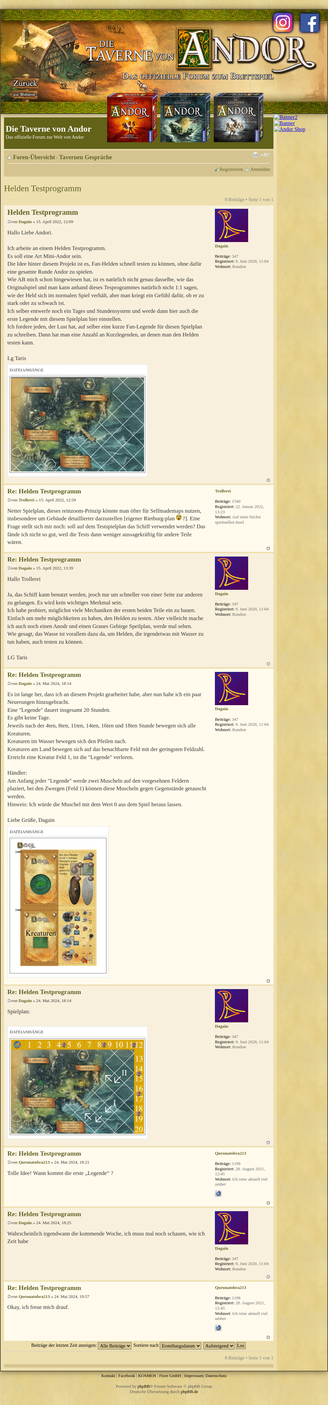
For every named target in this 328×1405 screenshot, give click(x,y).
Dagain (25, 221)
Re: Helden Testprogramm (44, 491)
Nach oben (268, 480)
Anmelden (260, 169)
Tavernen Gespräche (85, 157)
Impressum (194, 1375)
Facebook (126, 1375)
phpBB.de (189, 1391)
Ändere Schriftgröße (265, 155)
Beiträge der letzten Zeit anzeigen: (81, 1345)
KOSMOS (147, 1375)
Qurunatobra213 (34, 1162)
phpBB (143, 1386)
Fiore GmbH (170, 1375)
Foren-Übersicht (34, 157)
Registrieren (231, 169)
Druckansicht (255, 155)
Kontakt (108, 1375)
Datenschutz (216, 1375)
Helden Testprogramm (42, 188)
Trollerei (27, 499)
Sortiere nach (167, 1345)
